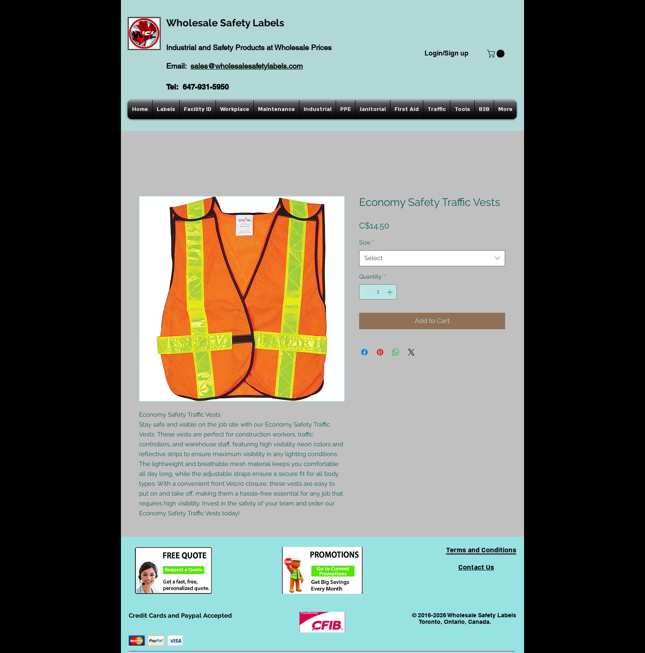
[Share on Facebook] (364, 352)
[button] (496, 54)
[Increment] (390, 292)
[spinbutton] (378, 292)
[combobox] (432, 258)
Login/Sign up (447, 53)
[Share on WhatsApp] (396, 352)
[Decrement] (365, 292)
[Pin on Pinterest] (380, 352)
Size (366, 242)
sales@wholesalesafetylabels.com (246, 66)
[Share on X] (411, 352)
